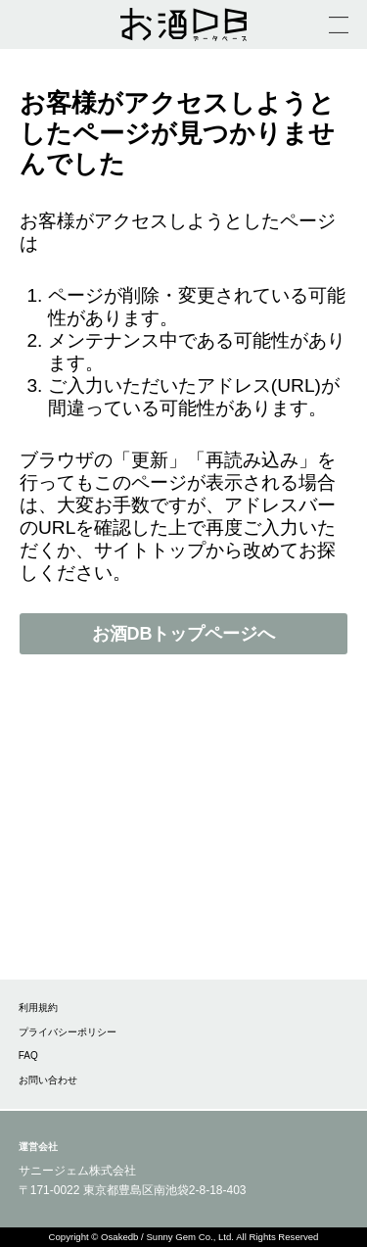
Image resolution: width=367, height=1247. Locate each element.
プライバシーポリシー (67, 1032)
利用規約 (38, 1007)
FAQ (28, 1055)
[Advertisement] (183, 836)
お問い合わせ (48, 1080)
